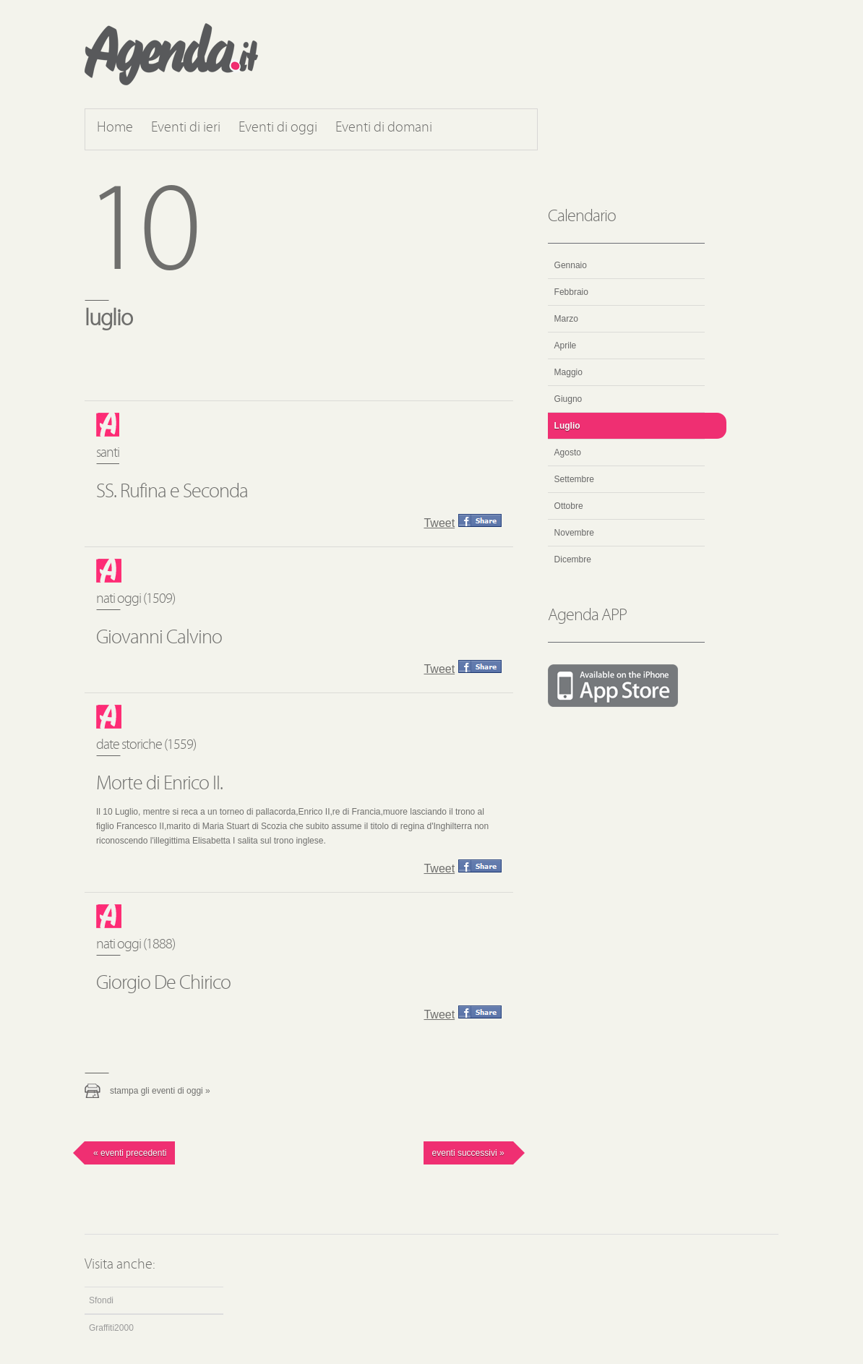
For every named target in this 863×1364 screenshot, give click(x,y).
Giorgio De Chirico (163, 984)
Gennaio (570, 265)
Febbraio (571, 292)
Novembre (574, 533)
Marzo (566, 319)
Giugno (568, 399)
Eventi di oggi (278, 128)
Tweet (439, 523)
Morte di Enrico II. (159, 784)
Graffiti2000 (111, 1328)
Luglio (567, 426)
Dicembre (572, 559)
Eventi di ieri (185, 128)
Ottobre (568, 506)
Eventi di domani (383, 128)
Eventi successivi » (468, 1153)
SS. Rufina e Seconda (172, 492)
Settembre (574, 479)
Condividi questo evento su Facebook (480, 520)
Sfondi (101, 1300)
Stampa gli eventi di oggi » (160, 1091)
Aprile (565, 345)
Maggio (568, 372)
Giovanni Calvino (159, 638)
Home (115, 128)
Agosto (567, 452)
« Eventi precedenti (129, 1153)
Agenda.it (171, 54)
